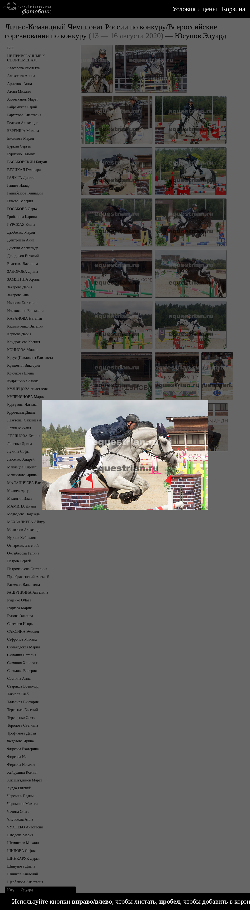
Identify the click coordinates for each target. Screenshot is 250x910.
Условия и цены (194, 9)
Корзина (233, 9)
